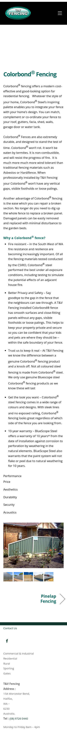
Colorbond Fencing (29, 74)
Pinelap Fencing (45, 599)
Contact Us (10, 628)
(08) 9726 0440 (18, 718)
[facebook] (7, 640)
